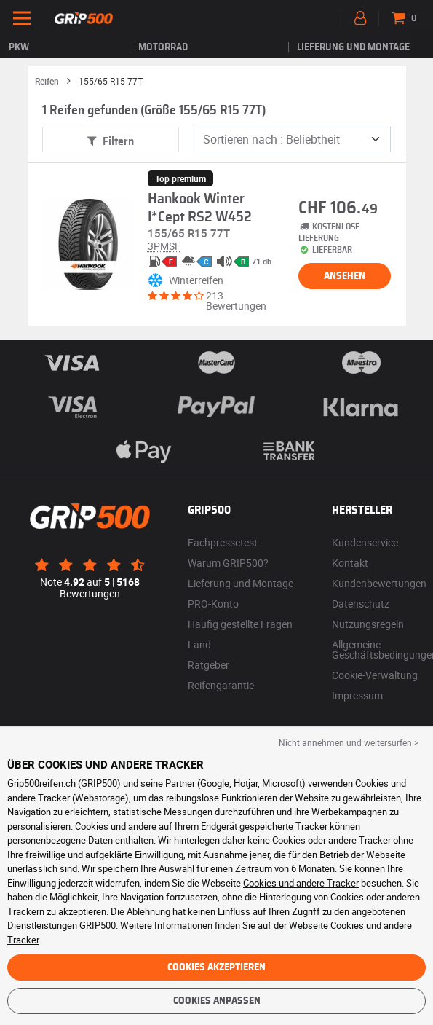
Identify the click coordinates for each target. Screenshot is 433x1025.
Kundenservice (365, 542)
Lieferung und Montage (353, 47)
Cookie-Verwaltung (375, 675)
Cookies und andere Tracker (301, 882)
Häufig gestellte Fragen (240, 624)
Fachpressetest (223, 542)
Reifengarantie (221, 685)
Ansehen (344, 276)
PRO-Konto (213, 603)
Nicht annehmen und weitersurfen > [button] (348, 742)
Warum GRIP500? (228, 563)
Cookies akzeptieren (216, 967)
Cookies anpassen (217, 1001)
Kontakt (350, 563)
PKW (19, 47)
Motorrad (163, 47)
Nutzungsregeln (368, 624)
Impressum (357, 695)
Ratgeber (208, 665)
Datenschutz (360, 603)
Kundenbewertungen (379, 583)
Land (199, 644)
